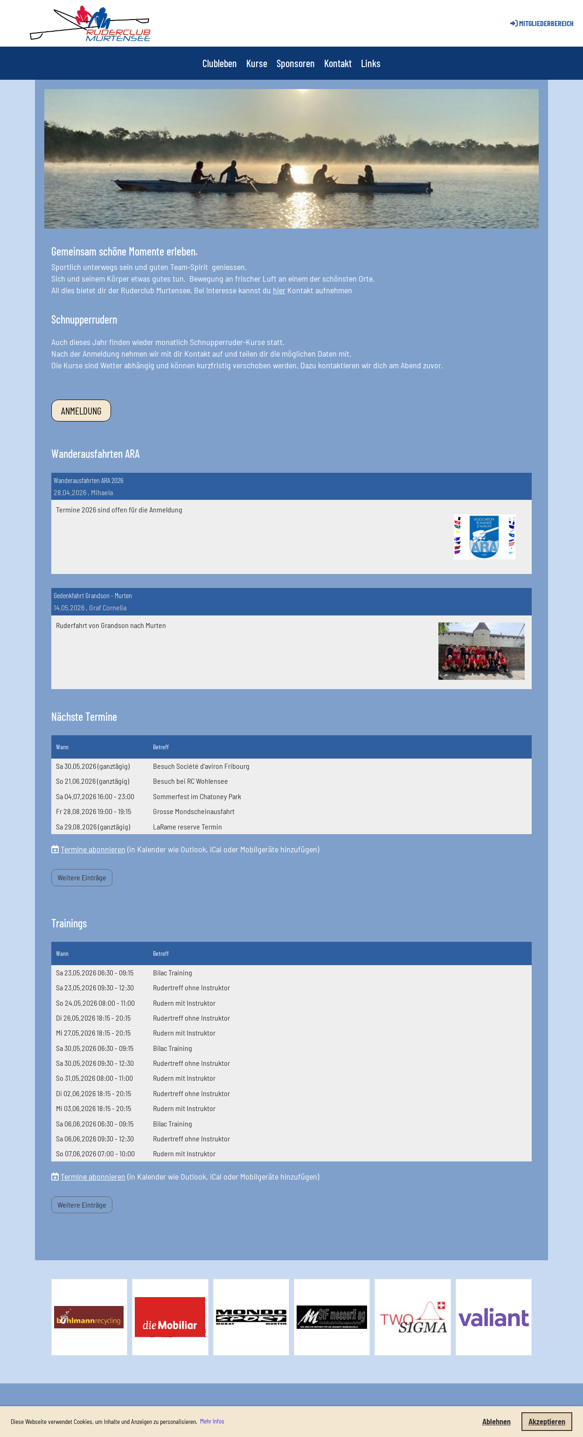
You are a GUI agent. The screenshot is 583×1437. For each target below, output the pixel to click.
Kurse (256, 63)
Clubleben (219, 63)
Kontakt (338, 63)
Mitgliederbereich (541, 23)
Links (371, 63)
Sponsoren (296, 63)
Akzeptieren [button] (546, 1421)
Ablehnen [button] (496, 1421)
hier (279, 290)
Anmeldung (81, 410)
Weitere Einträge (81, 877)
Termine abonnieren (93, 849)
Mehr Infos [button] (212, 1421)
